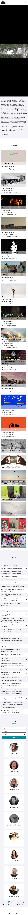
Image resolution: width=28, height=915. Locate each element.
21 (24, 904)
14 (8, 904)
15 (10, 904)
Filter (14, 737)
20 (22, 904)
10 (23, 902)
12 (3, 904)
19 (19, 904)
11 (25, 902)
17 (15, 904)
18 (17, 904)
